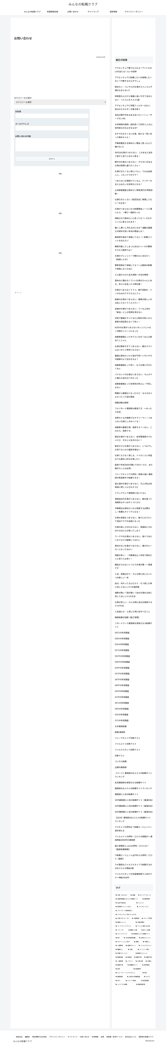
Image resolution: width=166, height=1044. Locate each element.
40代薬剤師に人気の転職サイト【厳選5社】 (134, 811)
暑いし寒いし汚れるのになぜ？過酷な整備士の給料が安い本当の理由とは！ (133, 229)
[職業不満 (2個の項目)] (138, 957)
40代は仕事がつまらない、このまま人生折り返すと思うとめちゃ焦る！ (133, 154)
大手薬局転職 (121, 726)
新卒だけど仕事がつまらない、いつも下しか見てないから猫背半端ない (133, 447)
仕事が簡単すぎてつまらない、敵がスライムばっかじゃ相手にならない (133, 348)
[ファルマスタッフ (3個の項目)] (145, 945)
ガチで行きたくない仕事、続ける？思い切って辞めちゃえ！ (133, 135)
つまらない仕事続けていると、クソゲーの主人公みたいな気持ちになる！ (133, 182)
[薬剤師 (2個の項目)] (129, 957)
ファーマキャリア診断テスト (127, 737)
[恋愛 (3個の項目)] (131, 949)
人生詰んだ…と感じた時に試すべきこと (132, 611)
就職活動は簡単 (122, 402)
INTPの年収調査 (122, 679)
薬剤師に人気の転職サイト (126, 794)
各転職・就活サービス (114, 1037)
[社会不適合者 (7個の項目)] (125, 902)
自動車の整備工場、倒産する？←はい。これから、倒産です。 (133, 429)
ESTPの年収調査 (122, 673)
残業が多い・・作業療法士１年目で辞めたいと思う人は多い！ (133, 557)
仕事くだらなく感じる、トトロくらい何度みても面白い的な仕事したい (133, 457)
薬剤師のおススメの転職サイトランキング (133, 788)
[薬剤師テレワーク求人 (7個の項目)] (125, 906)
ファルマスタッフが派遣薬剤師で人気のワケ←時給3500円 (133, 875)
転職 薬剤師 (120, 732)
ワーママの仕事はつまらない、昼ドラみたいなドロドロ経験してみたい (133, 538)
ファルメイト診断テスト (125, 743)
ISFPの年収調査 (122, 691)
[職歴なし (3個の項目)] (121, 949)
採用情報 (95, 1037)
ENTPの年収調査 (122, 656)
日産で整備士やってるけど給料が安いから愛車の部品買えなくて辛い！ (133, 320)
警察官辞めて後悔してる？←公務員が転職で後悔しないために (133, 267)
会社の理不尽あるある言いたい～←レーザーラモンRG (133, 116)
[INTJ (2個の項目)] (119, 980)
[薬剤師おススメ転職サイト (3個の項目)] (141, 933)
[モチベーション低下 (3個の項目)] (124, 941)
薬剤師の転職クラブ (146, 1037)
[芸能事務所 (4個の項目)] (144, 922)
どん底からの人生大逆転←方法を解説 (131, 274)
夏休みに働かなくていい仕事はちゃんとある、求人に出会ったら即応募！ (133, 282)
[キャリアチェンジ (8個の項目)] (145, 895)
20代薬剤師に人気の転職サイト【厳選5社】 (134, 805)
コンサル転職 (121, 761)
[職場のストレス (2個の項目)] (144, 953)
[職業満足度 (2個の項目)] (144, 984)
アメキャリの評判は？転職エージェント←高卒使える (133, 828)
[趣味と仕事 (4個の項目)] (133, 930)
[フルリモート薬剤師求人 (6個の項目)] (134, 910)
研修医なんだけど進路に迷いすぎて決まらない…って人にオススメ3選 (133, 98)
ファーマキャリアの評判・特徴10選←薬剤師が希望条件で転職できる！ (133, 476)
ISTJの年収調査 (122, 720)
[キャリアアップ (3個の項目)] (122, 933)
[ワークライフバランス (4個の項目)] (124, 926)
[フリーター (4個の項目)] (121, 930)
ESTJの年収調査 (122, 650)
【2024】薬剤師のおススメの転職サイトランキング (133, 819)
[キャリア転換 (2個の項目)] (132, 980)
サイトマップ (72, 1037)
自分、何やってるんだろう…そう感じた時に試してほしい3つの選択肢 (133, 585)
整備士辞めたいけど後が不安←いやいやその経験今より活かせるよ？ (133, 357)
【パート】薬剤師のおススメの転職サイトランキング (133, 775)
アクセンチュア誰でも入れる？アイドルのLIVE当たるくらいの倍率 (133, 69)
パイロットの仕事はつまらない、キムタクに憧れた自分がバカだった (133, 376)
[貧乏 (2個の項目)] (147, 972)
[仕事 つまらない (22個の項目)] (122, 895)
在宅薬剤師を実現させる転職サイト (130, 782)
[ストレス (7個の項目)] (144, 902)
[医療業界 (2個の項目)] (143, 969)
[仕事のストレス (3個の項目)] (145, 937)
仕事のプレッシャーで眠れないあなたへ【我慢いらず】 (132, 257)
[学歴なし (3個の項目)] (147, 941)
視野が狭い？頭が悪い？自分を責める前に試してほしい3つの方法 (133, 594)
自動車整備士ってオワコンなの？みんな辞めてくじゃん (133, 338)
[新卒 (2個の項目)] (123, 969)
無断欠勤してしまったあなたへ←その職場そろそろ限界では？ (133, 248)
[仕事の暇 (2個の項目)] (139, 961)
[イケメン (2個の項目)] (129, 961)
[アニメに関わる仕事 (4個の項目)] (144, 926)
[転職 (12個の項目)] (133, 895)
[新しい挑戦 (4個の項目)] (146, 930)
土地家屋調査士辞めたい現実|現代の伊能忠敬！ (134, 192)
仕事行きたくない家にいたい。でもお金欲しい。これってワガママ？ (133, 173)
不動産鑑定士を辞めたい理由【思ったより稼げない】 (133, 145)
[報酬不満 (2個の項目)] (148, 957)
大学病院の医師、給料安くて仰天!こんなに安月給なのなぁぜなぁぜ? (134, 126)
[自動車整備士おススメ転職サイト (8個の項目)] (128, 899)
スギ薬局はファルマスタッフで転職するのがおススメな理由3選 (133, 866)
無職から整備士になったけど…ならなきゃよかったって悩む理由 (133, 395)
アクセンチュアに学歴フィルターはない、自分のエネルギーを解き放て (133, 107)
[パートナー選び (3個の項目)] (145, 949)
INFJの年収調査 (122, 708)
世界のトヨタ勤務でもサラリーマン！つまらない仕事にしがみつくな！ (133, 419)
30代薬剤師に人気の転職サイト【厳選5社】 (134, 800)
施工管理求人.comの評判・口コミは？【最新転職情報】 (132, 847)
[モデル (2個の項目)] (148, 976)
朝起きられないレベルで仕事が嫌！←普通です (133, 566)
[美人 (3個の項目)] (118, 937)
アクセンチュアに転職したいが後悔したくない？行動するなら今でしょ (133, 79)
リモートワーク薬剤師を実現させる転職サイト (133, 625)
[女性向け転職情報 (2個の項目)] (134, 976)
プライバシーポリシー (57, 1037)
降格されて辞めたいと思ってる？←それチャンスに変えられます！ (133, 220)
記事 (102, 1037)
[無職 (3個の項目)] (137, 941)
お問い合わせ (84, 1037)
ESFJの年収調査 (122, 644)
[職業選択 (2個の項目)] (120, 976)
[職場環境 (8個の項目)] (147, 899)
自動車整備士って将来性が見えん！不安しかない (133, 385)
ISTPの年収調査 (122, 697)
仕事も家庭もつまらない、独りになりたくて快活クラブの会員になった (133, 519)
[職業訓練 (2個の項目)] (119, 957)
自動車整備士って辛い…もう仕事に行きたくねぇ (133, 367)
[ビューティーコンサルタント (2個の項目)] (128, 972)
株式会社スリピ (130, 1037)
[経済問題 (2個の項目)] (146, 980)
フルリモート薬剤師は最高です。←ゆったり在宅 (133, 410)
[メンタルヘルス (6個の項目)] (144, 906)
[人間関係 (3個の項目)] (119, 945)
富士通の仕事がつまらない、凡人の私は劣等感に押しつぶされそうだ (133, 485)
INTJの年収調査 (122, 702)
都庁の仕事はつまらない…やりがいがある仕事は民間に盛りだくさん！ (133, 163)
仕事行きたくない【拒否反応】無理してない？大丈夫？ (133, 201)
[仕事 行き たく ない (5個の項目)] (122, 918)
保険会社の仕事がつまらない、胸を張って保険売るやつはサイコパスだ (133, 500)
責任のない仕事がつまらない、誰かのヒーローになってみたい (133, 547)
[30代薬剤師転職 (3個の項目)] (130, 937)
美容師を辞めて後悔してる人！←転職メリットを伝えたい (133, 239)
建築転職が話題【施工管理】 (127, 617)
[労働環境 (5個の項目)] (135, 918)
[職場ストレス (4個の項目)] (124, 922)
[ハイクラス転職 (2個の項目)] (125, 984)
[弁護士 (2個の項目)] (149, 961)
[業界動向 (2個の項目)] (147, 965)
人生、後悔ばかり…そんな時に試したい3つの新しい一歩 (133, 575)
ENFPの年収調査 (122, 661)
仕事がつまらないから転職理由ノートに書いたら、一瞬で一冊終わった (133, 210)
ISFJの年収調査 (121, 714)
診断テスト (120, 755)
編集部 (27, 1037)
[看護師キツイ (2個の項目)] (134, 965)
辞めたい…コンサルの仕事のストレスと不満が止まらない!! (133, 88)
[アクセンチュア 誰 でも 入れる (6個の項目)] (134, 914)
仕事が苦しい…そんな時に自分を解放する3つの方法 (133, 604)
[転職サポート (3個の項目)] (131, 945)
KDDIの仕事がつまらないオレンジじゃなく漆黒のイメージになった (133, 329)
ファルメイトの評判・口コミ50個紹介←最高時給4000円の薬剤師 (133, 838)
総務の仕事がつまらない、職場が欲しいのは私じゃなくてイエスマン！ (133, 301)
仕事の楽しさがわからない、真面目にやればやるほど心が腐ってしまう (133, 528)
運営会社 (19, 1037)
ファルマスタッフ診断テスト (127, 749)
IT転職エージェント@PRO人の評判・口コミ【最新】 (133, 857)
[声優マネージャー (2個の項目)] (124, 953)
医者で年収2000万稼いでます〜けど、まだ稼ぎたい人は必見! (134, 466)
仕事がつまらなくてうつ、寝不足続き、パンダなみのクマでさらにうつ (133, 291)
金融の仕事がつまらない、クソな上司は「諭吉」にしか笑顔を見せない (132, 310)
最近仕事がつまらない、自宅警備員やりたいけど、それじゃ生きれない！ (133, 438)
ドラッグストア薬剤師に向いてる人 (130, 492)
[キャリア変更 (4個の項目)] (147, 918)
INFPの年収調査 (122, 685)
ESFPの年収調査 (122, 667)
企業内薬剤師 (121, 767)
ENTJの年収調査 (122, 632)
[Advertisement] (60, 27)
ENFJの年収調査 (122, 638)
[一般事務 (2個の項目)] (119, 961)
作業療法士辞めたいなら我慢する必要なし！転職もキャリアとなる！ (132, 510)
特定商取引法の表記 (39, 1037)
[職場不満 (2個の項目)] (120, 965)
